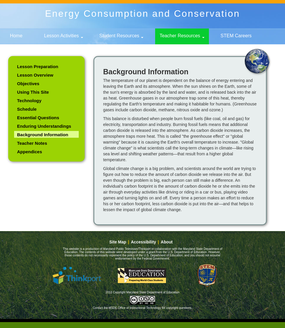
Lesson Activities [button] (63, 35)
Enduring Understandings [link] (44, 126)
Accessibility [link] (143, 242)
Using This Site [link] (33, 92)
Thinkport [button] (76, 275)
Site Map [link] (117, 242)
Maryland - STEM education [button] (207, 275)
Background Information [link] (42, 134)
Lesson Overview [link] (35, 75)
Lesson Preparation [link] (37, 66)
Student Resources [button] (121, 35)
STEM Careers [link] (236, 35)
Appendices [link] (29, 151)
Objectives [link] (28, 83)
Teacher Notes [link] (32, 143)
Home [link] (16, 35)
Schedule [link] (27, 109)
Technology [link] (29, 100)
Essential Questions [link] (38, 117)
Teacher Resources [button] (182, 35)
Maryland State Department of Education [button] (142, 275)
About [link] (166, 242)
